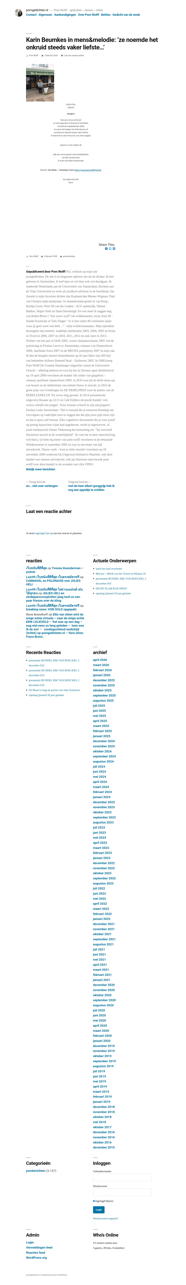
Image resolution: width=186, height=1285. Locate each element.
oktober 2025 (102, 690)
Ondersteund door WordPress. (54, 1275)
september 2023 (104, 817)
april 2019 (100, 1086)
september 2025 (104, 695)
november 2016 (104, 1137)
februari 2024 (102, 792)
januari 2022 (101, 919)
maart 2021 (101, 969)
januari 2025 (101, 736)
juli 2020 (99, 1010)
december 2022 (104, 863)
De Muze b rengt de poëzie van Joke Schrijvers (54, 690)
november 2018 (104, 1112)
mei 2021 (99, 959)
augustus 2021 (103, 944)
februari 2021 (102, 975)
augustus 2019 (103, 1066)
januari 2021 (101, 980)
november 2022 (104, 868)
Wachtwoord (100, 1186)
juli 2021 (99, 949)
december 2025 (104, 680)
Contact (31, 14)
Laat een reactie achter (74, 55)
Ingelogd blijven (103, 1201)
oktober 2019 (102, 1056)
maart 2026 (101, 665)
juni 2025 (99, 710)
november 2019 (104, 1051)
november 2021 (104, 929)
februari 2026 (102, 670)
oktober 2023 (102, 812)
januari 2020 (101, 1041)
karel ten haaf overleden (109, 568)
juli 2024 (99, 766)
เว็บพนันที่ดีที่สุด (36, 568)
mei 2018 (99, 1122)
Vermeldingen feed (39, 1247)
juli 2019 (99, 1071)
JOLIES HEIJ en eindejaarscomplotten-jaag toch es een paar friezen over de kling (53, 596)
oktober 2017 (102, 1127)
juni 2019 (99, 1076)
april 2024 (100, 782)
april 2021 (100, 964)
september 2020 (104, 1000)
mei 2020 (99, 1020)
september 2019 (104, 1061)
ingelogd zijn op (44, 533)
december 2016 (104, 1132)
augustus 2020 (103, 1005)
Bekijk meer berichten (40, 469)
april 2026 (100, 660)
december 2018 (104, 1107)
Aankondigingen (65, 14)
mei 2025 (99, 716)
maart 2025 (101, 726)
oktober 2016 (102, 1142)
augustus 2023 (103, 822)
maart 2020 (101, 1030)
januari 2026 (101, 675)
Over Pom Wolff (88, 14)
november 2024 (104, 746)
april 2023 (100, 843)
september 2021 (104, 939)
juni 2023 (99, 832)
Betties (105, 14)
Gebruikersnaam (102, 1171)
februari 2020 (102, 1035)
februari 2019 (102, 1096)
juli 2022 (99, 888)
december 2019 (104, 1046)
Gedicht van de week (126, 14)
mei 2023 (99, 837)
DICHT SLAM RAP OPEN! (111, 588)
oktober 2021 (102, 934)
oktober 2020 (102, 995)
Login (30, 1242)
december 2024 (104, 741)
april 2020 (100, 1025)
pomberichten (69, 256)
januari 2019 (101, 1102)
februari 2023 (102, 853)
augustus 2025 (103, 700)
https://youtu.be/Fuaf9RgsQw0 (88, 170)
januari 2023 (101, 858)
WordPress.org (36, 1257)
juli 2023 (99, 827)
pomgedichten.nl (37, 10)
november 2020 (104, 990)
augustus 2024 (103, 761)
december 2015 (104, 1147)
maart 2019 (101, 1091)
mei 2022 (99, 898)
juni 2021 (99, 954)
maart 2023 (101, 848)
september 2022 (104, 878)
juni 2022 (99, 893)
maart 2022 (101, 909)
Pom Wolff (33, 55)
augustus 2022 (103, 883)
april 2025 (100, 721)
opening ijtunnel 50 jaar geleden (113, 593)
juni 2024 (99, 771)
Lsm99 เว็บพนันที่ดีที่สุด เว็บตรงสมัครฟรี (52, 577)
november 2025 (104, 685)
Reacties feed (35, 1252)
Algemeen (45, 14)
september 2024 (104, 756)
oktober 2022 (102, 873)
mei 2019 (99, 1081)
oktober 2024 (102, 751)
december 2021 (104, 924)
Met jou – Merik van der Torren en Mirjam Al (121, 573)
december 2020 (104, 985)
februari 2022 (102, 914)
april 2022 (100, 903)
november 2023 (104, 807)
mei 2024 (99, 776)
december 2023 (104, 802)
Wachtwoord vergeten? (105, 1218)
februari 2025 (102, 731)
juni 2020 (99, 1015)
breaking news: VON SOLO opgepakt (51, 609)
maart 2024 (101, 787)
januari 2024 (101, 797)
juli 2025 (99, 705)
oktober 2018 (102, 1117)
